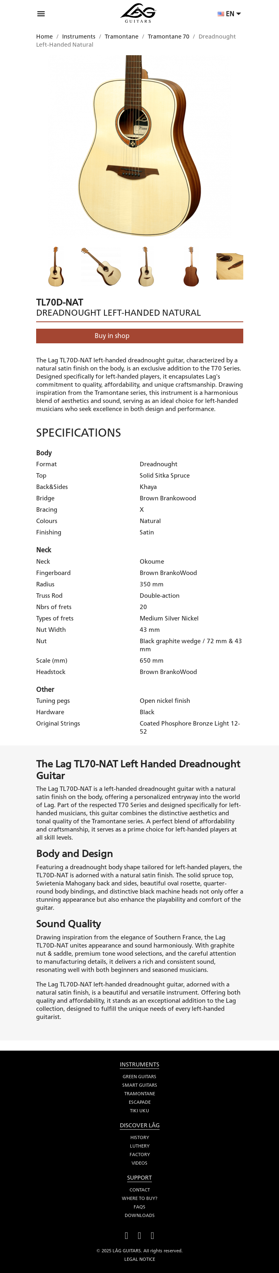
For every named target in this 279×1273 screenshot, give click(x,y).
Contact (140, 1190)
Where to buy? (139, 1198)
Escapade (140, 1102)
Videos (139, 1163)
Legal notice (139, 1259)
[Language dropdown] (230, 14)
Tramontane (139, 1093)
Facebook (127, 1235)
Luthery (139, 1146)
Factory (140, 1154)
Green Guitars (139, 1076)
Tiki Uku (139, 1111)
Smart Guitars (139, 1085)
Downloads (140, 1215)
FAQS (139, 1207)
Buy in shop (112, 336)
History (139, 1137)
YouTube (140, 1235)
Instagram (153, 1235)
